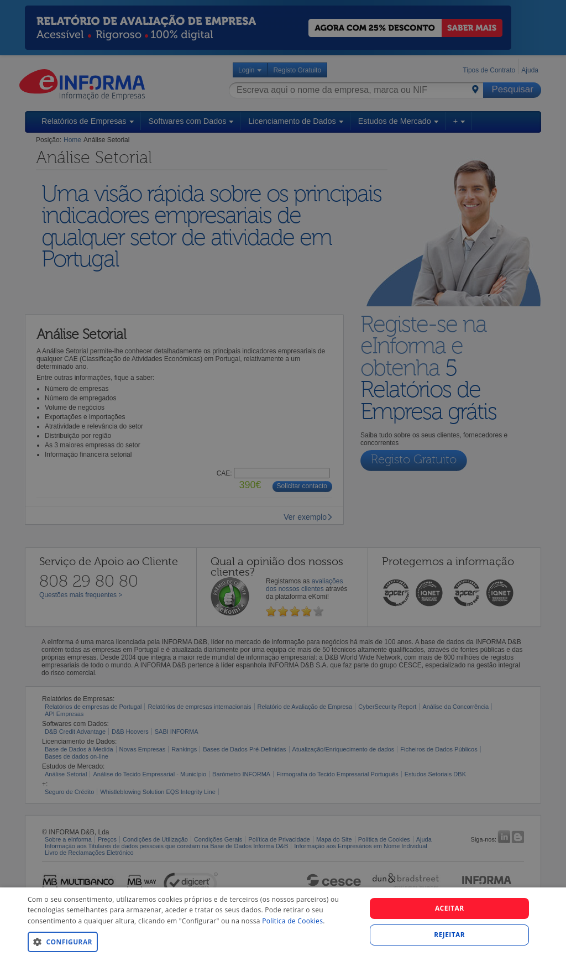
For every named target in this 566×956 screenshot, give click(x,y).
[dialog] (283, 921)
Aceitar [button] (449, 908)
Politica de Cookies (292, 921)
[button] (192, 941)
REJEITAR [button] (449, 934)
